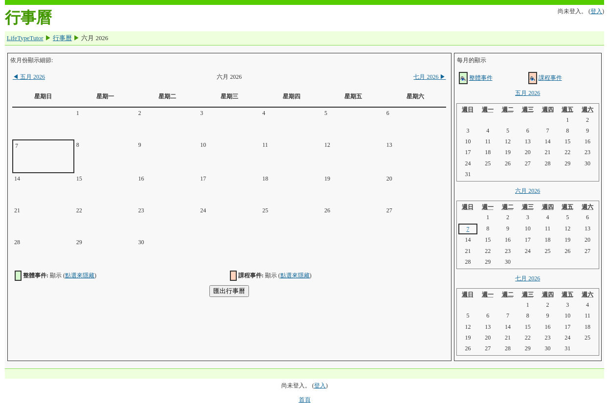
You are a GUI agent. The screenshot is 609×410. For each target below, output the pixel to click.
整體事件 (481, 77)
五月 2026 (29, 76)
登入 (596, 11)
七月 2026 (429, 76)
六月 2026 (527, 190)
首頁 (305, 399)
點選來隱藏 (79, 275)
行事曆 (62, 38)
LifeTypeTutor (25, 38)
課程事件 (550, 77)
